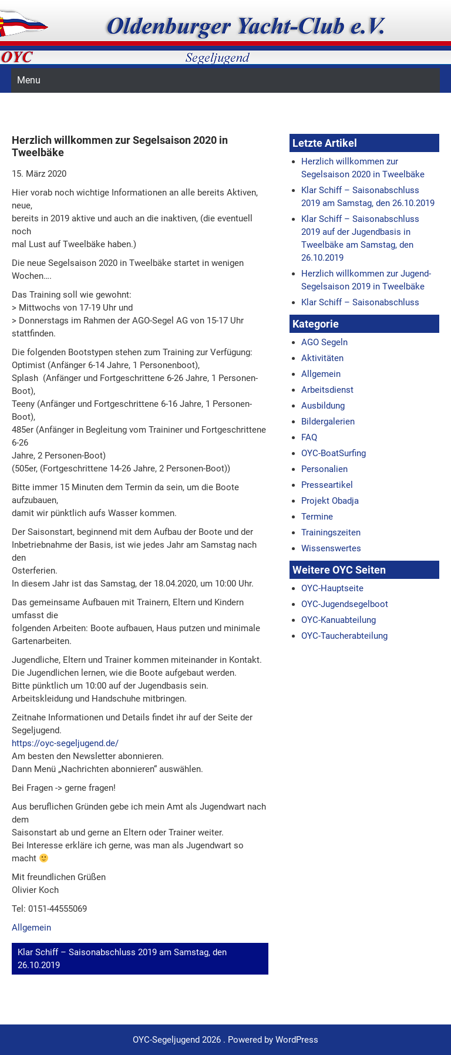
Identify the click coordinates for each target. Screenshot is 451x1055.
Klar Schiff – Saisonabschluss (360, 302)
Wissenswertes (331, 548)
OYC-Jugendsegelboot (344, 604)
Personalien (324, 469)
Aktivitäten (322, 358)
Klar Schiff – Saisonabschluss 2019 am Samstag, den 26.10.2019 (122, 958)
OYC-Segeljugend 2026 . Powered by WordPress (225, 1039)
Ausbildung (323, 405)
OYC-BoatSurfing (333, 453)
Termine (317, 516)
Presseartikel (327, 485)
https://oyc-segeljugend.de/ (65, 743)
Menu (29, 80)
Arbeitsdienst (327, 390)
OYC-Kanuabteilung (338, 620)
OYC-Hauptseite (332, 588)
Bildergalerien (328, 421)
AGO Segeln (324, 342)
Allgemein (31, 927)
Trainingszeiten (331, 532)
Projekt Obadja (330, 501)
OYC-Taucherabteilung (344, 636)
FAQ (309, 437)
